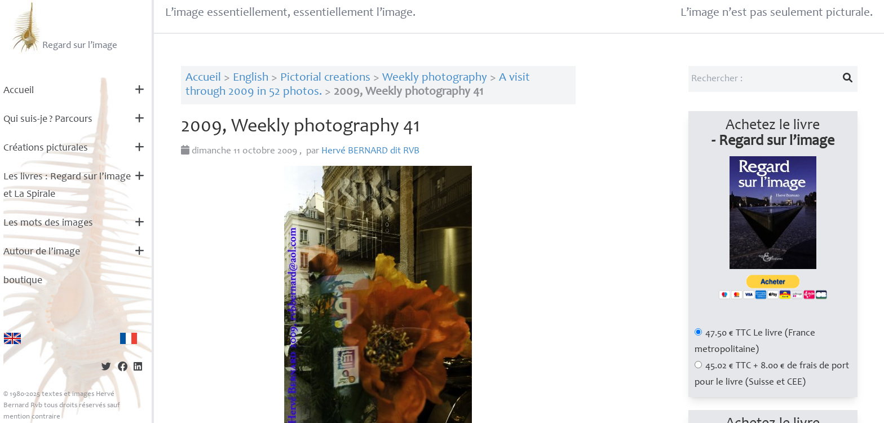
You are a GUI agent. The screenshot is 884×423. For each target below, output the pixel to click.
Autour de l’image (41, 252)
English (250, 78)
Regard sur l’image (63, 27)
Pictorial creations (325, 78)
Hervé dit (370, 151)
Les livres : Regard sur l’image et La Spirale (67, 186)
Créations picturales (45, 148)
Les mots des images (48, 223)
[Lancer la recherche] (847, 79)
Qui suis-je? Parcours (47, 119)
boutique (22, 281)
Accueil (18, 91)
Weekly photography (434, 78)
